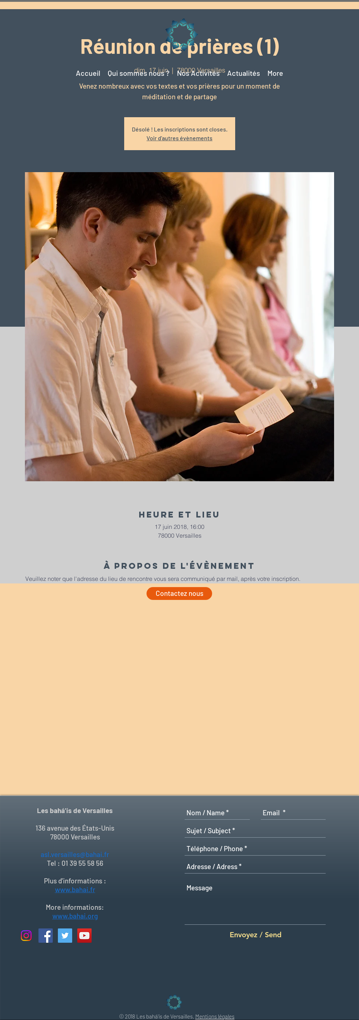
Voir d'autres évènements (179, 137)
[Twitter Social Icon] (65, 935)
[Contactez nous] (179, 593)
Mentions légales (214, 1016)
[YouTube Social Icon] (84, 935)
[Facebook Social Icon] (45, 935)
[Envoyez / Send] (255, 935)
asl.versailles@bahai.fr (75, 854)
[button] (243, 69)
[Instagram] (26, 935)
